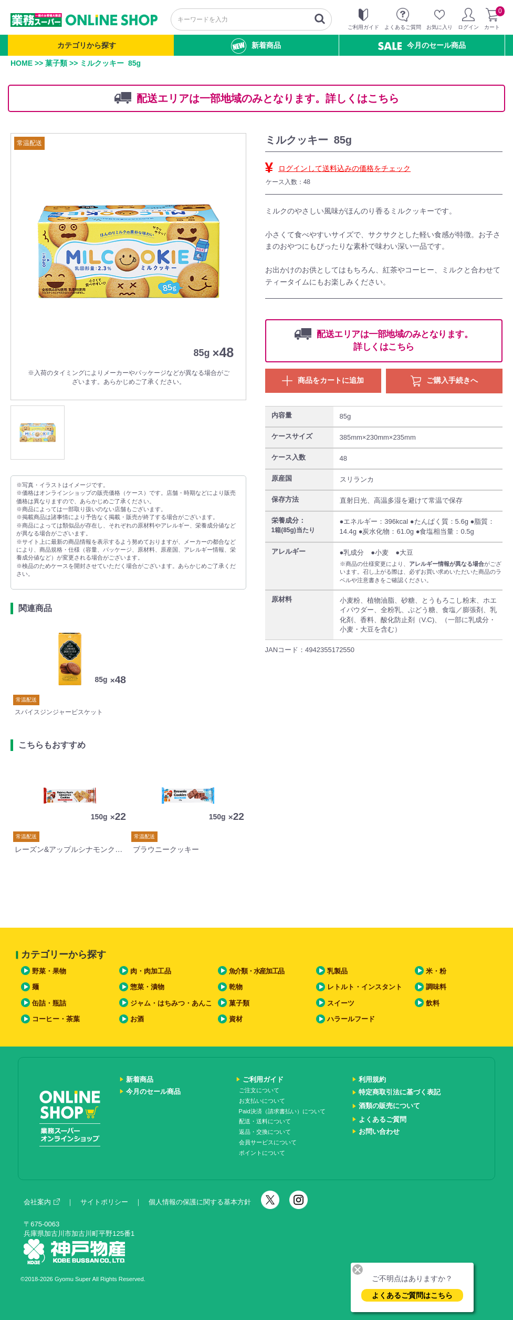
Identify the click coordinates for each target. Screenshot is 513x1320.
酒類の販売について (389, 1106)
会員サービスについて (268, 1142)
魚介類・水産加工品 (256, 971)
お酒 (137, 1019)
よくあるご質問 (382, 1119)
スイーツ (340, 1003)
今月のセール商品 (422, 45)
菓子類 (56, 63)
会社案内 (42, 1202)
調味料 (436, 987)
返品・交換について (265, 1132)
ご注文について (259, 1090)
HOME (22, 63)
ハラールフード (351, 1019)
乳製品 (337, 971)
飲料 (432, 1003)
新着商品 (256, 46)
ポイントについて (262, 1153)
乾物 (236, 987)
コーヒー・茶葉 (56, 1019)
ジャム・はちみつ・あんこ (171, 1003)
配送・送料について (265, 1121)
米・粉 (436, 971)
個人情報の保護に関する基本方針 (200, 1202)
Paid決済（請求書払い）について (282, 1111)
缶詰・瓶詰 (49, 1003)
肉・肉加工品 (150, 971)
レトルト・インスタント (364, 987)
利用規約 (372, 1079)
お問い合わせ (379, 1131)
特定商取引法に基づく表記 (400, 1092)
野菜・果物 (49, 971)
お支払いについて (262, 1101)
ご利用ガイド (263, 1079)
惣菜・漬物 (147, 987)
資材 (236, 1019)
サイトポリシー (104, 1202)
